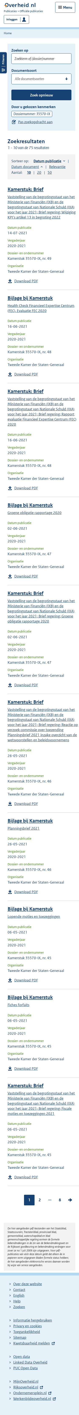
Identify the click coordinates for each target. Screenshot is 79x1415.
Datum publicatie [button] (47, 161)
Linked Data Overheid (30, 1362)
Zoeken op (19, 50)
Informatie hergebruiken (32, 1320)
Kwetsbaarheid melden (31, 1343)
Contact (19, 1289)
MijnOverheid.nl (25, 1381)
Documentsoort (23, 70)
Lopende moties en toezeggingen (34, 916)
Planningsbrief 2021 (24, 828)
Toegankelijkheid (26, 1331)
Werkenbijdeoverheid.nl (32, 1398)
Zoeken (19, 1307)
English (18, 1295)
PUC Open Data (25, 1368)
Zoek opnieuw (41, 95)
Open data (21, 1356)
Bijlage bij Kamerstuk (30, 298)
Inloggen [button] (11, 19)
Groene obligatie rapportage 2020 (35, 512)
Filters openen (3, 62)
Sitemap (19, 1337)
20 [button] (39, 172)
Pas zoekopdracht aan (35, 122)
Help (17, 1301)
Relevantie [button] (57, 166)
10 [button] (29, 172)
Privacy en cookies (27, 1326)
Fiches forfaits (18, 1005)
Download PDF (26, 281)
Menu (67, 7)
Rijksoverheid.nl (25, 1387)
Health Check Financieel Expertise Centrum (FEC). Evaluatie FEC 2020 (41, 308)
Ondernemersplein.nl (30, 1393)
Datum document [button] (25, 166)
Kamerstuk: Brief (25, 189)
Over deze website (27, 1284)
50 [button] (50, 172)
